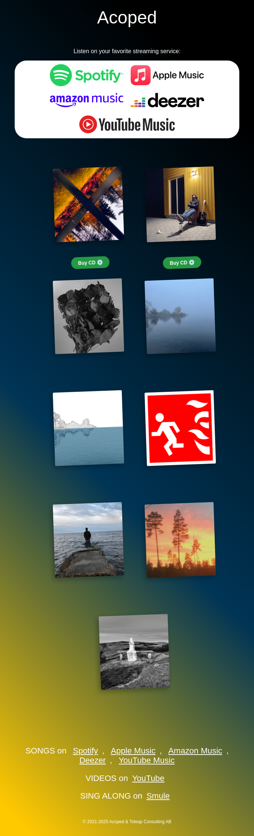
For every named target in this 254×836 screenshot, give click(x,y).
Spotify (85, 750)
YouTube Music (147, 760)
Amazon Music (195, 750)
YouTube (148, 778)
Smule (158, 795)
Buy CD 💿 (90, 262)
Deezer (92, 760)
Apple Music (133, 750)
